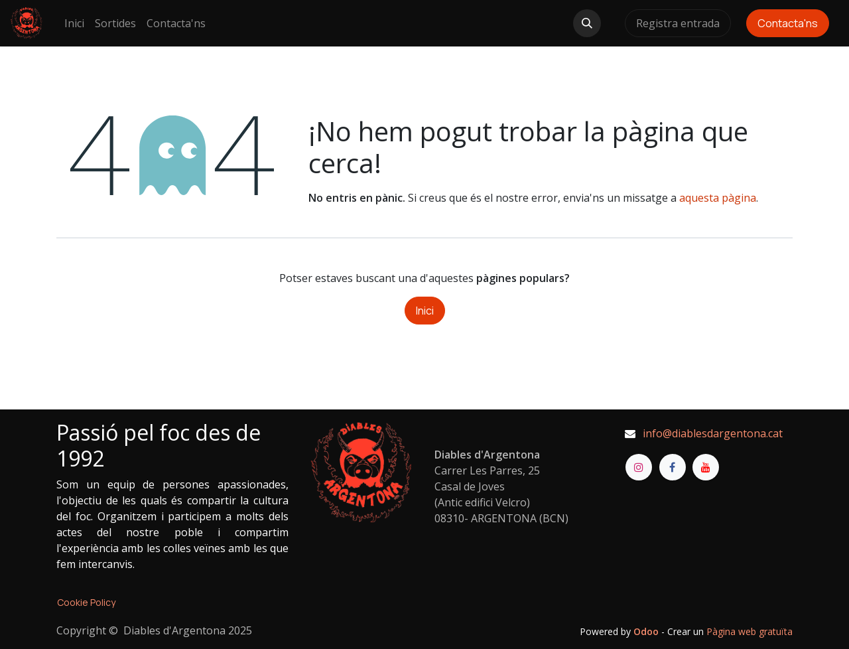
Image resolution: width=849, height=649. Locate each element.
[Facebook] (672, 467)
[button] (587, 23)
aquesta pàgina (717, 197)
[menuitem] (74, 23)
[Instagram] (638, 467)
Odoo (647, 631)
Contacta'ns (787, 23)
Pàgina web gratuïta (749, 631)
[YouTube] (705, 467)
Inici (425, 310)
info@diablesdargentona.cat (713, 433)
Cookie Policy (86, 602)
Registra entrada (678, 23)
